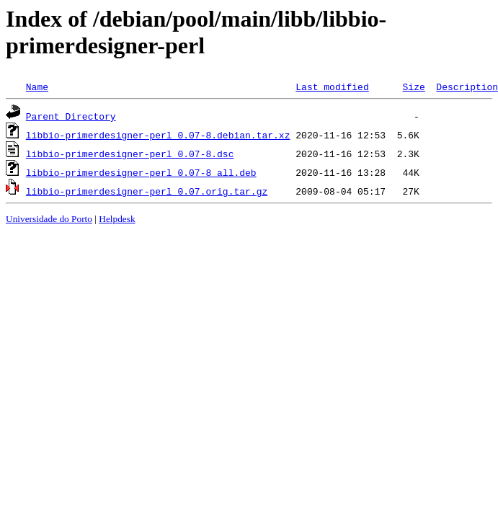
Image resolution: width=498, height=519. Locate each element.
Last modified (331, 86)
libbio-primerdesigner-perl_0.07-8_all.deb (141, 172)
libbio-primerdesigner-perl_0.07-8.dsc (130, 153)
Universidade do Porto (49, 218)
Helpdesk (117, 218)
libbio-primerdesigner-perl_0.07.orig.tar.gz (146, 191)
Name (37, 86)
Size (413, 86)
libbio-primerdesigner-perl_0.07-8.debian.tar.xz (158, 134)
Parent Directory (71, 116)
